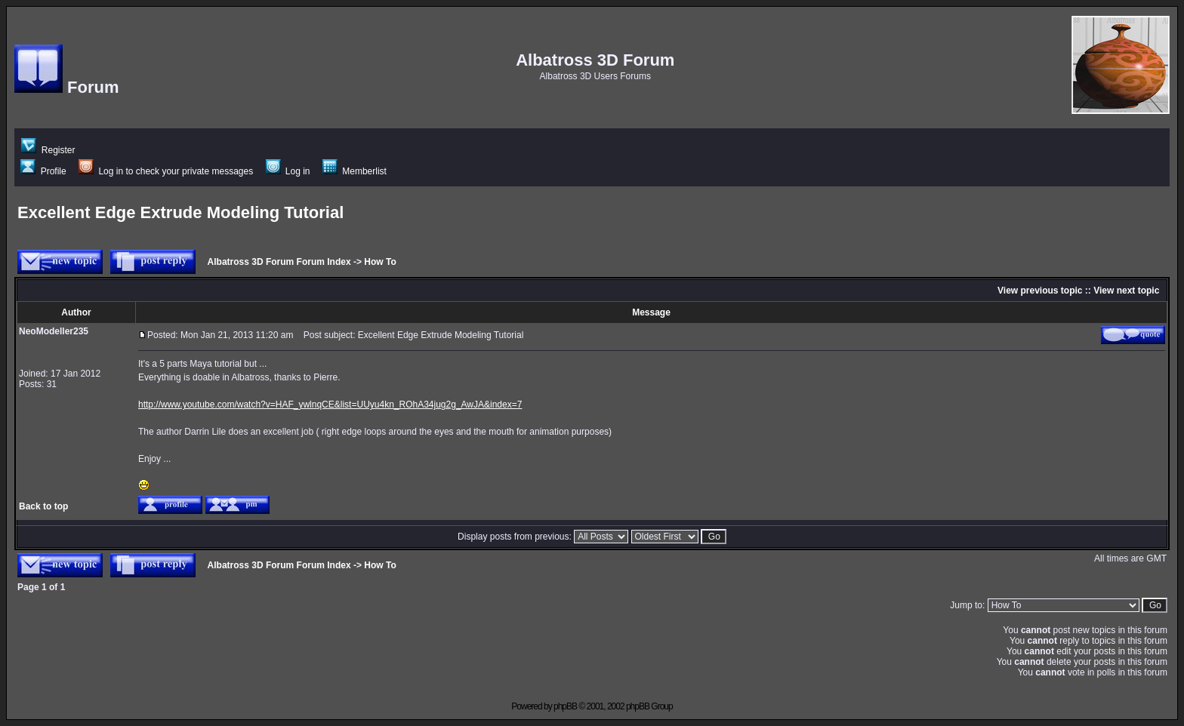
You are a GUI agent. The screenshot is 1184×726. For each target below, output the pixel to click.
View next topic (1126, 290)
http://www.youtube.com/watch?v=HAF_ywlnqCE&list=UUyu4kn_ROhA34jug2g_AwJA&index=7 (330, 404)
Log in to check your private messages (166, 171)
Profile (43, 171)
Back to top (43, 506)
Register (48, 150)
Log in (288, 171)
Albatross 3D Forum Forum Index (279, 262)
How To (380, 262)
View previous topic (1039, 290)
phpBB (565, 706)
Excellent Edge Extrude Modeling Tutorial (180, 212)
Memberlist (354, 171)
